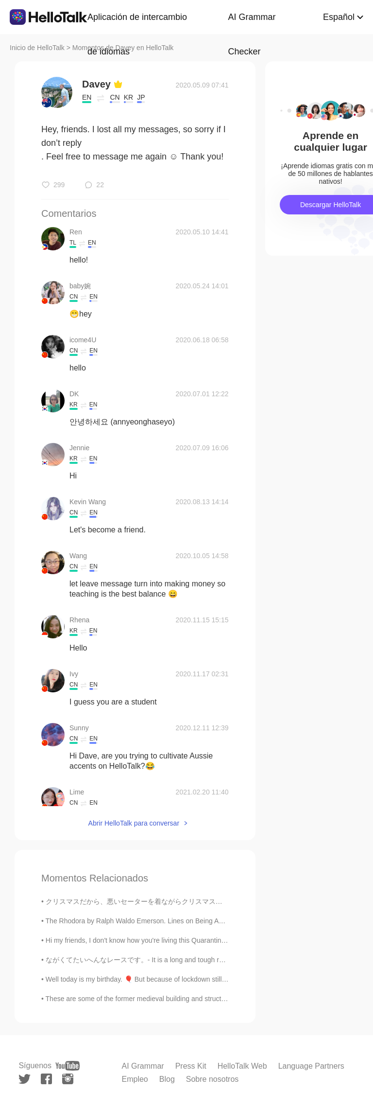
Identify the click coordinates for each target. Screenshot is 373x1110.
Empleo (135, 1079)
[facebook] (46, 1079)
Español (339, 17)
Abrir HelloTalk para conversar (134, 823)
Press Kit (190, 1066)
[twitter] (24, 1079)
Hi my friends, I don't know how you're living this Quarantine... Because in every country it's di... (189, 940)
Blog (167, 1079)
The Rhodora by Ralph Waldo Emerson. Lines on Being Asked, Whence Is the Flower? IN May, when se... (205, 921)
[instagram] (67, 1079)
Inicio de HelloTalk (37, 48)
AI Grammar (143, 1066)
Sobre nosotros (212, 1079)
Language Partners (311, 1066)
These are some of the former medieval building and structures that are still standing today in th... (192, 999)
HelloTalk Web (242, 1066)
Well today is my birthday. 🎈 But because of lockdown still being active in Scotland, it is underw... (192, 979)
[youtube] (67, 1066)
